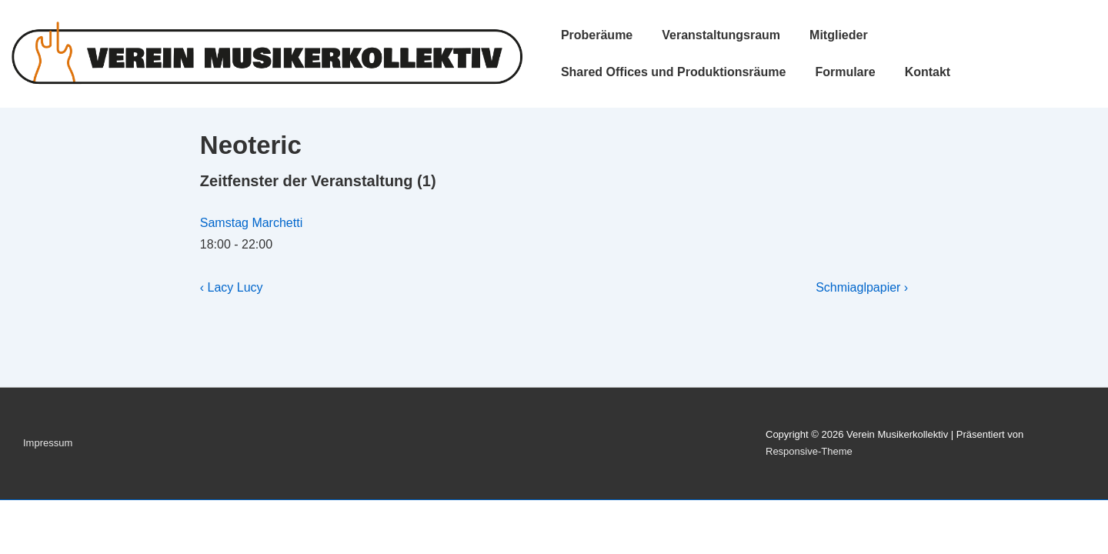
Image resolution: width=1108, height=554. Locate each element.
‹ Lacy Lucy (231, 287)
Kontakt (928, 71)
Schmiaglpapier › (862, 287)
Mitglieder (838, 35)
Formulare (845, 71)
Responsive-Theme (809, 451)
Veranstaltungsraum (721, 35)
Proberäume (596, 35)
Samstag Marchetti (251, 222)
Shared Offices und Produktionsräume (673, 71)
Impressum (47, 443)
